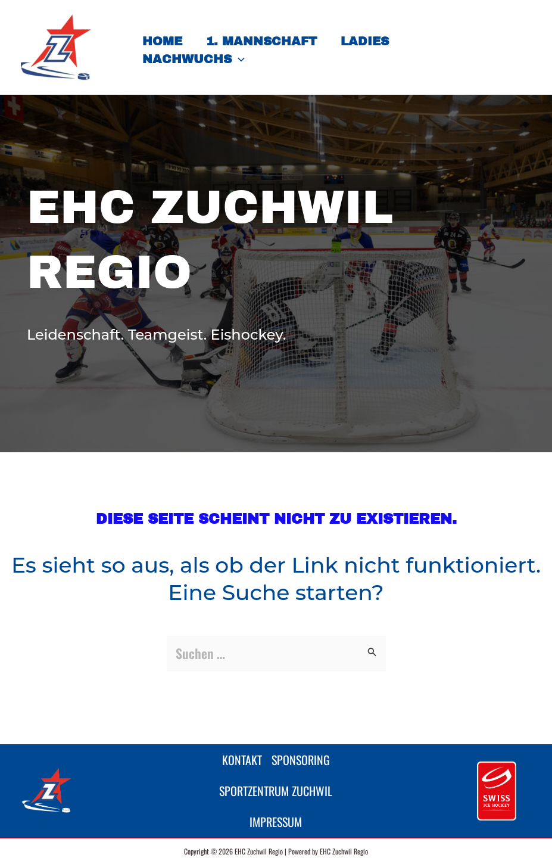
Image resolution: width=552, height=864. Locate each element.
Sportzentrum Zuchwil (276, 784)
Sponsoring (304, 749)
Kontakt (238, 749)
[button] (238, 59)
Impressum (276, 819)
